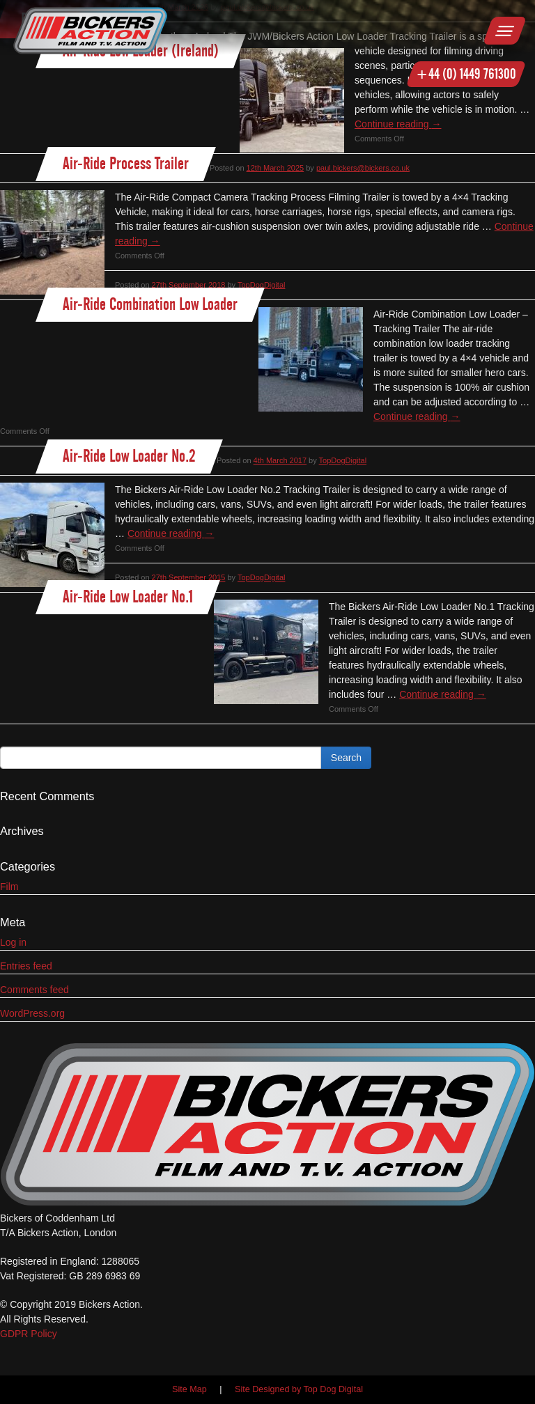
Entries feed (26, 966)
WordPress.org (32, 1013)
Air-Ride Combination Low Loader (150, 304)
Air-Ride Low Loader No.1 (128, 596)
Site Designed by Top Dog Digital (299, 1389)
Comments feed (34, 989)
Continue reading (398, 124)
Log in (13, 942)
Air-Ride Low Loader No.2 (129, 456)
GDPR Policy (28, 1333)
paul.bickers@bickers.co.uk (363, 168)
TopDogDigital (261, 285)
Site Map (189, 1389)
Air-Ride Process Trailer (126, 163)
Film (9, 886)
